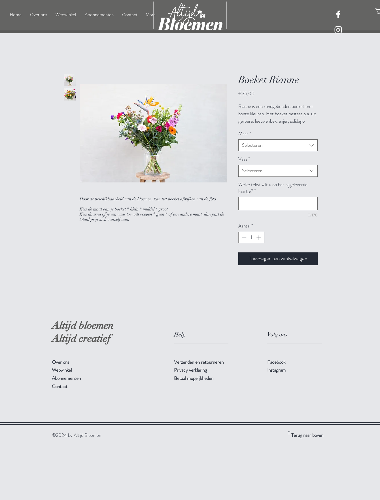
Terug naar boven (307, 435)
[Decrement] (243, 237)
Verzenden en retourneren (199, 362)
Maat (244, 133)
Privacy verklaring (190, 370)
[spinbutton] (251, 237)
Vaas (244, 159)
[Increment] (259, 237)
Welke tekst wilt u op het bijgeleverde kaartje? (272, 188)
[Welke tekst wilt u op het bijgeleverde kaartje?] (278, 203)
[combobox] (278, 145)
